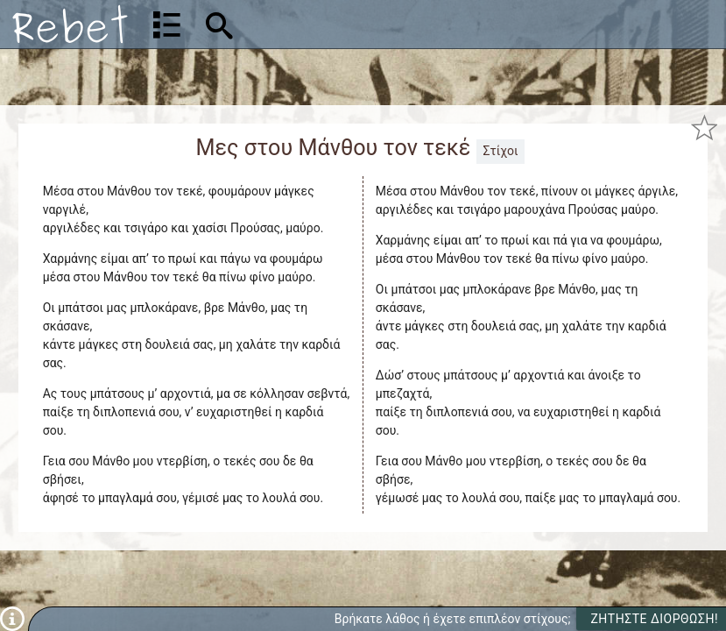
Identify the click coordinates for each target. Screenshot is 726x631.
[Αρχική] (70, 24)
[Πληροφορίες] (12, 618)
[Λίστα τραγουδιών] (167, 24)
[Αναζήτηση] (331, 24)
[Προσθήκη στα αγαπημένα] (704, 128)
